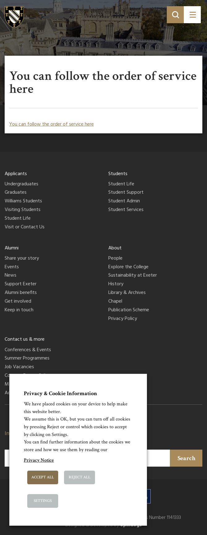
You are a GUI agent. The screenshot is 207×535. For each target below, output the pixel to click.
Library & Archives (127, 293)
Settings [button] (43, 500)
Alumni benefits (21, 293)
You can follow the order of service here (51, 124)
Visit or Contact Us (25, 227)
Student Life (18, 218)
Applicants (16, 174)
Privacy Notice (39, 460)
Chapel (115, 301)
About (115, 248)
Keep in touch (19, 310)
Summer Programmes (27, 358)
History (115, 284)
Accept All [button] (42, 477)
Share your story (22, 258)
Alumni (12, 248)
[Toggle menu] (192, 14)
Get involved (18, 301)
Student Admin (124, 201)
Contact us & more (25, 339)
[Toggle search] (175, 14)
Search (187, 458)
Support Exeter (21, 284)
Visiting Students (23, 210)
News (10, 275)
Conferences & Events (28, 350)
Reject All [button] (79, 477)
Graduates (16, 192)
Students (117, 174)
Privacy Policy (122, 319)
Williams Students (23, 201)
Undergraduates (21, 184)
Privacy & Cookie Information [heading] (60, 393)
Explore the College (128, 267)
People (115, 258)
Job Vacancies (19, 367)
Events (12, 267)
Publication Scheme (128, 310)
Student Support (126, 192)
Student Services (126, 210)
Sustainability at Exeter (132, 275)
